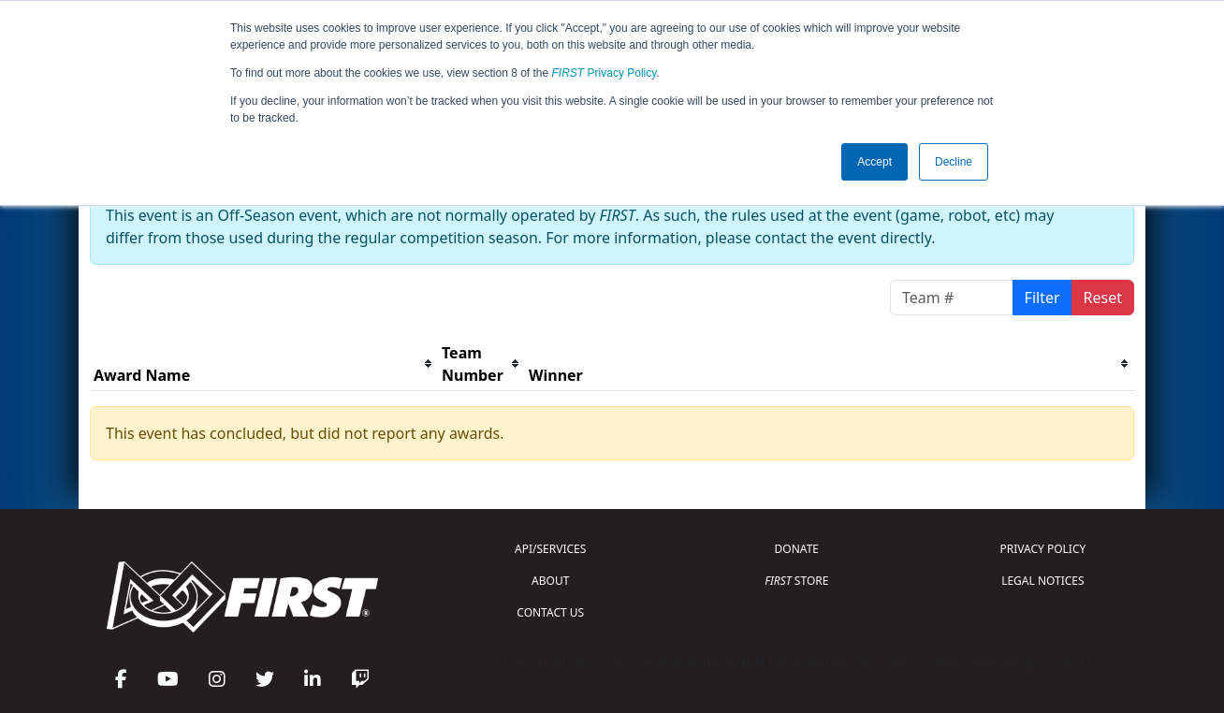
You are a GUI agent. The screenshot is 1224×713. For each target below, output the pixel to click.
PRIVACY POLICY (1042, 549)
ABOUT (550, 581)
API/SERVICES (550, 549)
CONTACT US (550, 612)
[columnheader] (264, 364)
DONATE (797, 549)
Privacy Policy (604, 73)
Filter (1042, 297)
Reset (1103, 297)
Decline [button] (953, 161)
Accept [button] (874, 161)
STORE (796, 581)
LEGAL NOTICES (1043, 581)
